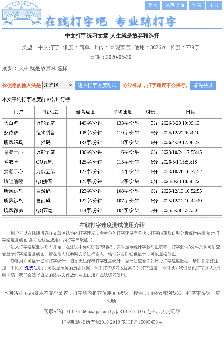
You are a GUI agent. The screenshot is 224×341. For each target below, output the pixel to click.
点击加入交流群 (163, 311)
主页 (214, 5)
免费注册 (33, 268)
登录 (152, 5)
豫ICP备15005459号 (142, 322)
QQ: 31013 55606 (127, 311)
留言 (197, 5)
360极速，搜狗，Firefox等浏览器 (147, 293)
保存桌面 (174, 5)
